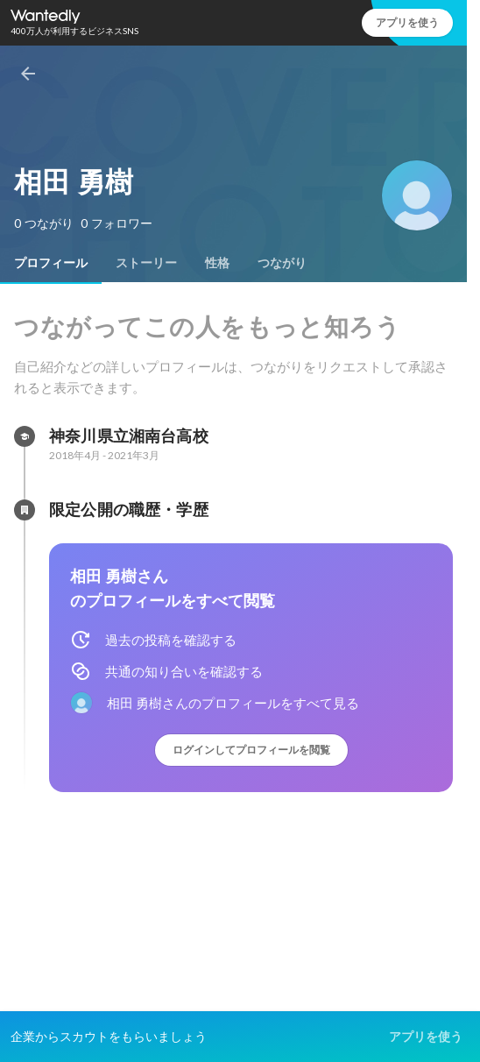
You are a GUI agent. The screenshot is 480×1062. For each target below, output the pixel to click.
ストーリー (146, 263)
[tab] (51, 263)
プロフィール (51, 263)
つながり (282, 263)
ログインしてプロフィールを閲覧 (251, 749)
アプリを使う (407, 22)
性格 (217, 263)
